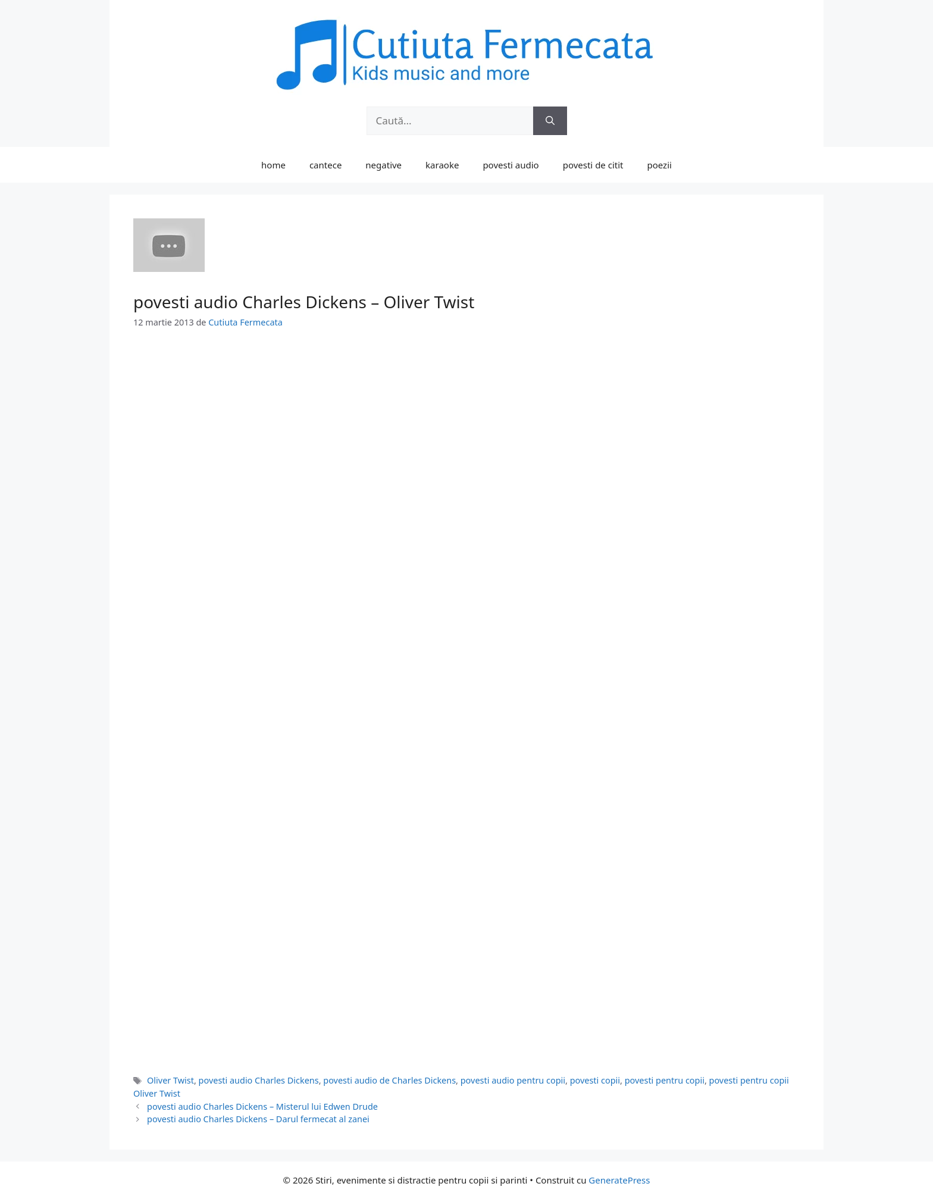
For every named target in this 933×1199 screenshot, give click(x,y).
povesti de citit (593, 165)
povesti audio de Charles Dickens (389, 1080)
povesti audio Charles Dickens (259, 1080)
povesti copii (595, 1080)
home (273, 165)
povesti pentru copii (665, 1080)
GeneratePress (619, 1180)
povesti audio (510, 165)
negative (383, 165)
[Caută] (550, 121)
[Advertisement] (466, 432)
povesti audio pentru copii (513, 1080)
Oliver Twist (170, 1080)
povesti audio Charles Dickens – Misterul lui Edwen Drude (262, 1106)
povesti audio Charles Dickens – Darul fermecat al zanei (258, 1119)
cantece (325, 165)
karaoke (442, 165)
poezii (659, 165)
